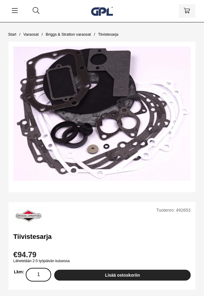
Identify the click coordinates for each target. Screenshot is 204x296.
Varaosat (30, 34)
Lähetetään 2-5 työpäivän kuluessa (41, 261)
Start (12, 34)
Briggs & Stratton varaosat (68, 34)
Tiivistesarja (108, 34)
